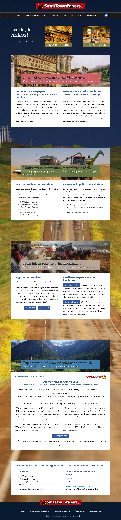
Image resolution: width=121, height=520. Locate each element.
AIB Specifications (61, 436)
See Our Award (44, 308)
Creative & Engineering (35, 15)
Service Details (30, 308)
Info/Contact (91, 15)
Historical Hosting (71, 302)
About (19, 15)
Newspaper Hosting (72, 285)
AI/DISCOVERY (76, 15)
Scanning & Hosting (58, 15)
